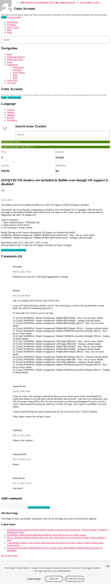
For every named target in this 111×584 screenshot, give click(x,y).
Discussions (12, 22)
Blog (9, 30)
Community (69, 2)
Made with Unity (51, 2)
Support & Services (34, 2)
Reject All (54, 579)
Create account (14, 17)
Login (4, 17)
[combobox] (55, 39)
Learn (61, 2)
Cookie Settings (33, 579)
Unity (22, 2)
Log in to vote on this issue (13, 250)
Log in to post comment (42, 508)
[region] (55, 573)
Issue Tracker (13, 27)
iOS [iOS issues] (3, 190)
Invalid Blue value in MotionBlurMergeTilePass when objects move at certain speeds (46, 536)
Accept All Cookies (74, 579)
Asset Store (85, 2)
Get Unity (95, 2)
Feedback (11, 24)
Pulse (9, 32)
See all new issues (9, 556)
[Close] (108, 566)
